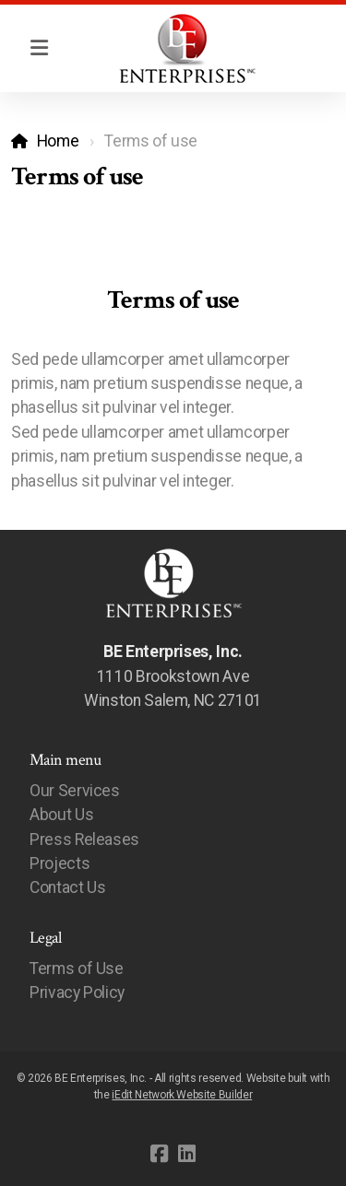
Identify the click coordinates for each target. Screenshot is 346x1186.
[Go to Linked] (187, 1154)
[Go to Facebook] (159, 1154)
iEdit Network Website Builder (182, 1094)
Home (58, 141)
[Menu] (38, 49)
